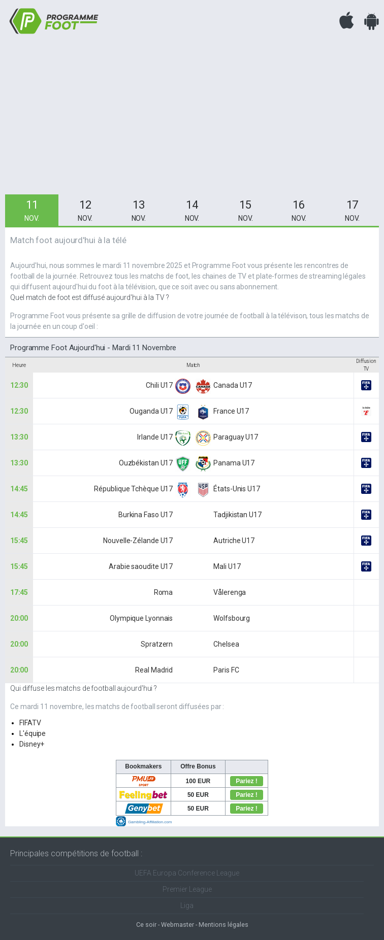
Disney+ (31, 744)
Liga (187, 905)
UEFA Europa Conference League (187, 873)
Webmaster (177, 924)
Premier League (187, 889)
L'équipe (32, 733)
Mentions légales (223, 924)
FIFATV (30, 723)
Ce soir (146, 924)
